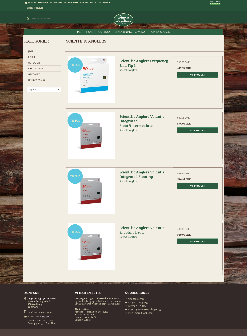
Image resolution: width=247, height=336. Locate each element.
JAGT (30, 51)
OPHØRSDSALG (36, 80)
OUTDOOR (33, 62)
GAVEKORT (33, 74)
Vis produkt (197, 74)
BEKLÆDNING (35, 68)
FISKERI (31, 57)
